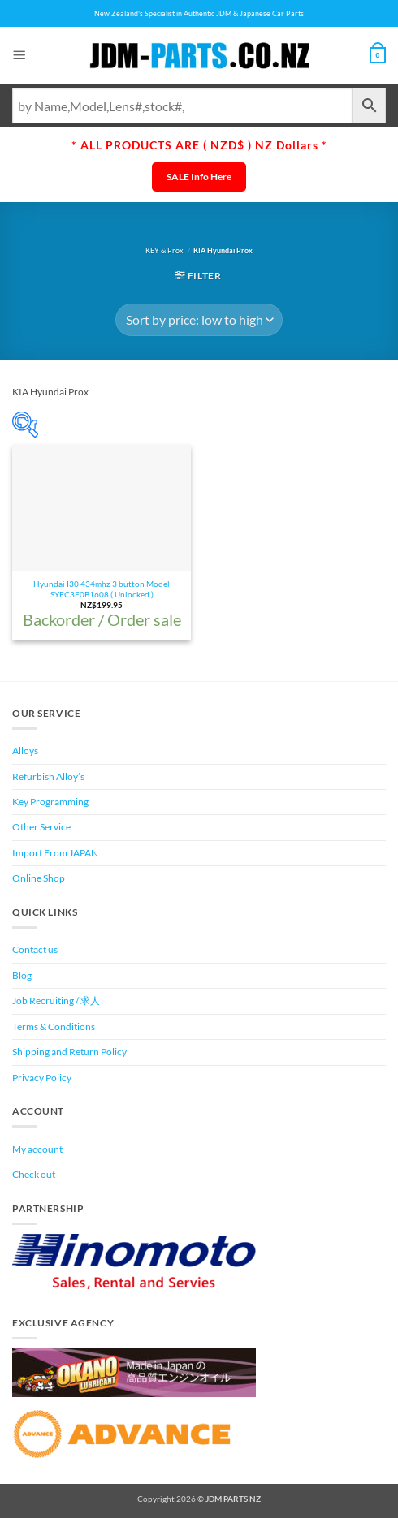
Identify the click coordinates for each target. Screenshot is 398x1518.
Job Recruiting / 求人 (56, 1000)
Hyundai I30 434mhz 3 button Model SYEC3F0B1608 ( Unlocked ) (101, 589)
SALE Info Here (199, 176)
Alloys (25, 750)
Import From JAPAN (55, 852)
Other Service (41, 827)
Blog (22, 975)
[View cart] (378, 55)
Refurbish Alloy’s (48, 776)
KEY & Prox (164, 250)
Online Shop (38, 878)
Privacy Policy (41, 1077)
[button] (19, 54)
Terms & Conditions (53, 1026)
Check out (33, 1174)
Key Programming (50, 801)
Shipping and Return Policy (69, 1051)
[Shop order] (198, 320)
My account (37, 1149)
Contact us (35, 949)
